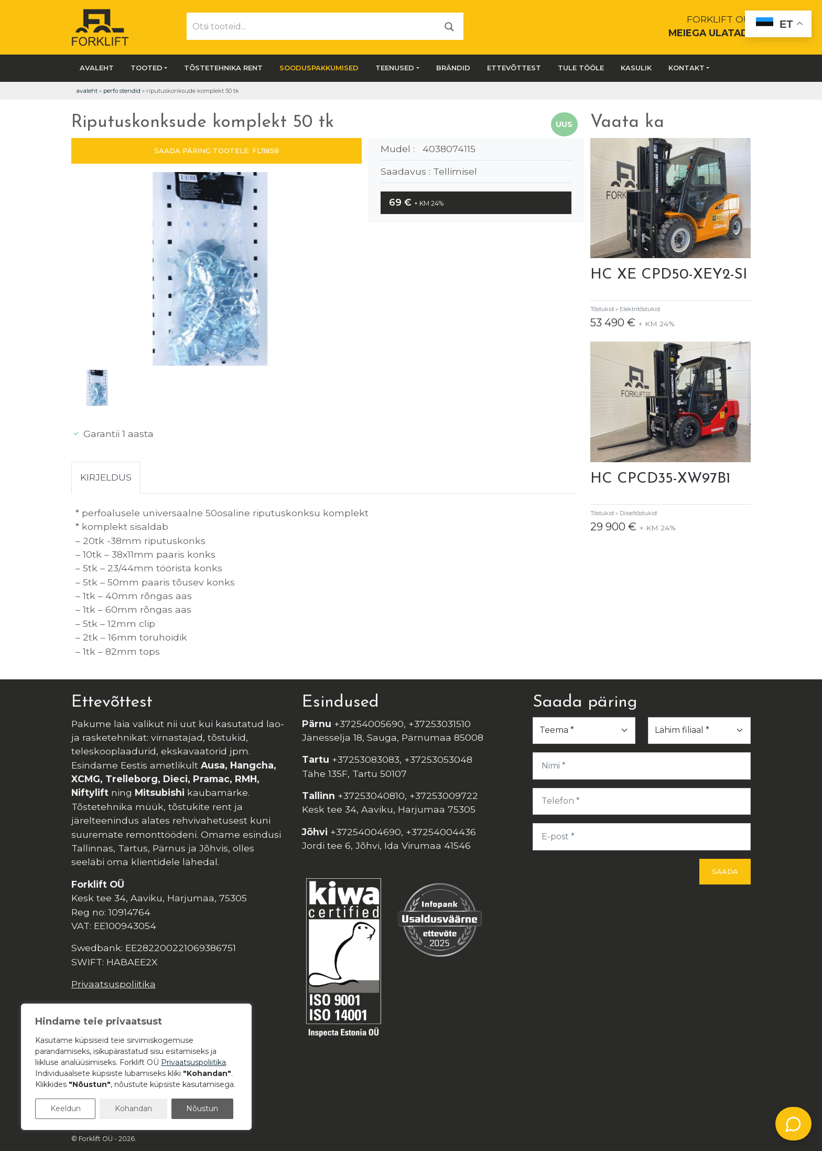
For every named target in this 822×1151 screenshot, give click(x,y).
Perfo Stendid (121, 90)
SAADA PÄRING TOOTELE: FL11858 (216, 150)
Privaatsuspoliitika (113, 983)
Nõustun (202, 1108)
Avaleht (97, 67)
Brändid (453, 67)
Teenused (394, 67)
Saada (725, 871)
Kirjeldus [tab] (106, 477)
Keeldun (65, 1108)
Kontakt (686, 67)
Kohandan (133, 1108)
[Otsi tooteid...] (311, 26)
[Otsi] (449, 26)
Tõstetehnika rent (223, 67)
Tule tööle (581, 67)
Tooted (147, 67)
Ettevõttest (514, 67)
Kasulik (636, 67)
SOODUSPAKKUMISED (319, 67)
